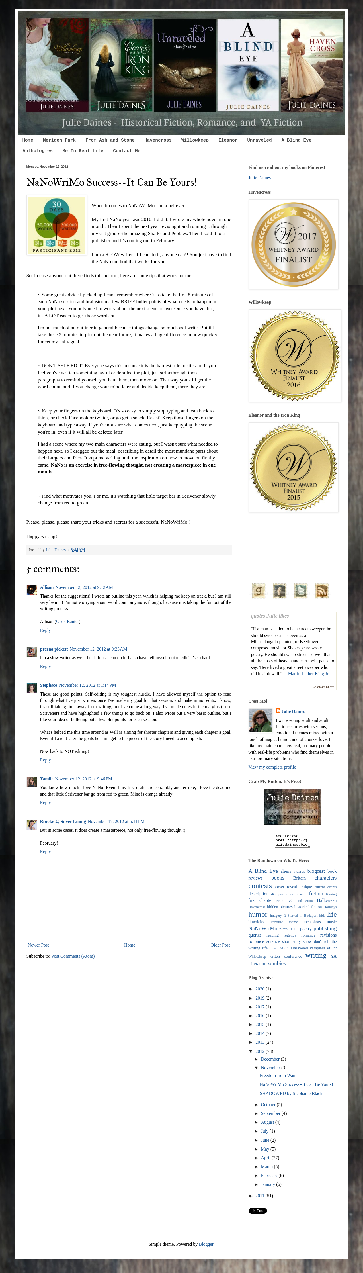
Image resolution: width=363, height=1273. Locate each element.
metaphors (312, 924)
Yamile (47, 779)
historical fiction (308, 909)
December (271, 1061)
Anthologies (38, 151)
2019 (260, 1000)
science (273, 943)
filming (331, 897)
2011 (260, 1198)
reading (272, 937)
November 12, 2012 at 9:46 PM (83, 779)
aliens (285, 873)
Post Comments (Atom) (73, 956)
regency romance (299, 937)
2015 (260, 1027)
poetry (306, 931)
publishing (325, 931)
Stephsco (48, 685)
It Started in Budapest (300, 918)
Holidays (330, 910)
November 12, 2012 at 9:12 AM (84, 587)
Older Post (220, 945)
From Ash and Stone (110, 140)
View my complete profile (272, 767)
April (266, 1160)
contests (260, 888)
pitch (284, 931)
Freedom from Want (278, 1078)
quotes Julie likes (270, 616)
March (267, 1169)
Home (27, 140)
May (265, 1151)
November (271, 1070)
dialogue (277, 897)
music (332, 924)
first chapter (261, 902)
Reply (45, 630)
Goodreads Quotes (323, 686)
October (269, 1107)
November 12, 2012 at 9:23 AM (98, 649)
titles (273, 951)
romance (256, 943)
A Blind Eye (297, 140)
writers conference (285, 959)
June (265, 1142)
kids (322, 918)
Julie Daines (260, 177)
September (271, 1115)
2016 (260, 1018)
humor (258, 917)
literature (276, 925)
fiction (316, 896)
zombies (277, 966)
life (332, 917)
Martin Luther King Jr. (308, 673)
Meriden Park (59, 140)
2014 (260, 1035)
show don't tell (316, 944)
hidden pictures (280, 909)
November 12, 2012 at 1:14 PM (87, 685)
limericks (256, 924)
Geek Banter (67, 621)
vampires (317, 950)
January (268, 1186)
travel (283, 950)
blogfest (316, 873)
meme (293, 925)
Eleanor (227, 140)
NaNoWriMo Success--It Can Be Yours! (296, 1086)
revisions (328, 937)
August (268, 1124)
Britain (299, 880)
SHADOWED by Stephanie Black (291, 1096)
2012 (260, 1053)
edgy (289, 897)
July (265, 1133)
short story (291, 944)
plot (294, 931)
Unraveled (259, 140)
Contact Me (126, 151)
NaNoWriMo (263, 931)
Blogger (206, 1246)
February (269, 1178)
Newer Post (38, 945)
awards (299, 874)
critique (306, 889)
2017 (260, 1009)
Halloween (327, 902)
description (259, 896)
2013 (260, 1044)
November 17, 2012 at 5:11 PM (116, 821)
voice (332, 950)
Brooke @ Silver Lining (63, 821)
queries (255, 937)
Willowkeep (195, 140)
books (277, 880)
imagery (276, 918)
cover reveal (286, 889)
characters (326, 880)
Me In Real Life (82, 151)
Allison (47, 587)
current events (326, 890)
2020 (260, 991)
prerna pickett (54, 649)
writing (316, 958)
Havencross (158, 140)
